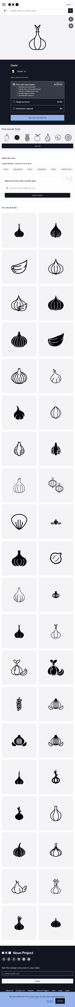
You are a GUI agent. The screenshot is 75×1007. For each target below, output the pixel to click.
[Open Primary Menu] (3, 4)
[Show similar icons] (71, 25)
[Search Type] (5, 10)
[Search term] (38, 10)
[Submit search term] (70, 10)
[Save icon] (71, 19)
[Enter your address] (37, 973)
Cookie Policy (34, 997)
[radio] (37, 89)
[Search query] (37, 188)
